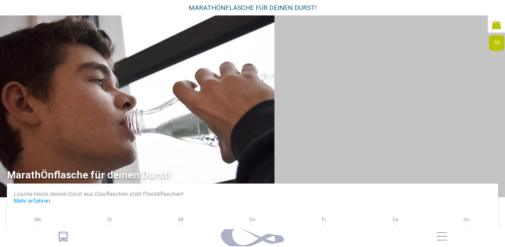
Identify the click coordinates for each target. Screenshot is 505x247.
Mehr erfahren (32, 200)
